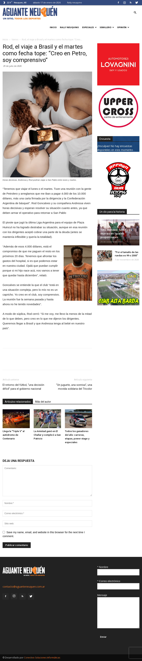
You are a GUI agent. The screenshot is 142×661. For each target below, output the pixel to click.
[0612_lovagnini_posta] (118, 84)
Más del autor (43, 401)
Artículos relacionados (18, 401)
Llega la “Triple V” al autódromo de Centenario (13, 435)
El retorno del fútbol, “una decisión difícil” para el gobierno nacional (23, 386)
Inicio (53, 27)
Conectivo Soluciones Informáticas (42, 657)
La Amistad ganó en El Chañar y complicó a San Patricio (47, 435)
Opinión (123, 27)
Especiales (89, 27)
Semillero (107, 27)
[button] (135, 12)
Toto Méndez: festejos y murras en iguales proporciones (116, 233)
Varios (15, 39)
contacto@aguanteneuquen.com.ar (24, 586)
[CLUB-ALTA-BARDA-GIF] (118, 304)
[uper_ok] (118, 127)
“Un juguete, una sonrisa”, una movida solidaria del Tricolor (74, 386)
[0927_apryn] (118, 200)
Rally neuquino (74, 2)
